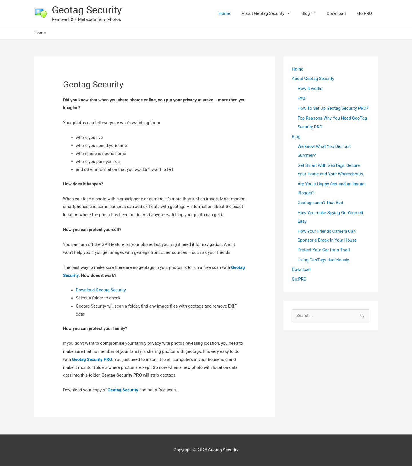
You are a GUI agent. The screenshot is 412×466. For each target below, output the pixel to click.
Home (224, 13)
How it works (310, 88)
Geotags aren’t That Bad (320, 200)
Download (336, 13)
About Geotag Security (262, 13)
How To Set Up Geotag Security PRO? (333, 108)
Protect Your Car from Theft (324, 246)
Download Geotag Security (101, 290)
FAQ (301, 98)
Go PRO (364, 13)
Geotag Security (87, 10)
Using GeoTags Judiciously (323, 256)
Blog (305, 13)
